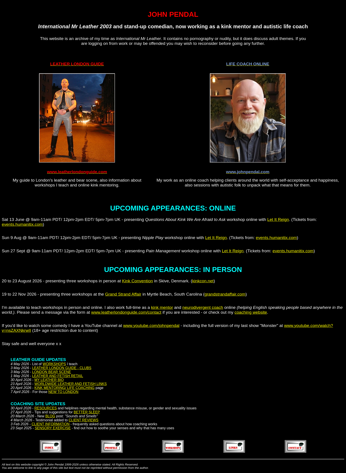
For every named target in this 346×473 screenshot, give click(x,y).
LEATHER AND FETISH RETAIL (57, 376)
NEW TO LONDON (63, 392)
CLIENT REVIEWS (83, 420)
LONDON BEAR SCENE (51, 372)
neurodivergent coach (202, 307)
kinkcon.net (203, 281)
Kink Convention (137, 281)
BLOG (50, 416)
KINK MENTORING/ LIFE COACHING (64, 388)
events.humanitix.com (22, 224)
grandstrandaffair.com (225, 294)
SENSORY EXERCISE (53, 428)
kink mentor (162, 307)
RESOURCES (45, 408)
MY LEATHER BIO (49, 380)
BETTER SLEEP (87, 412)
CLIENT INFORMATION (51, 424)
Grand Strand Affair (123, 294)
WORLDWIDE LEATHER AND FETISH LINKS (70, 384)
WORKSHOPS (54, 364)
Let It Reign (278, 219)
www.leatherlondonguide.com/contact (126, 312)
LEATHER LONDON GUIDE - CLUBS (61, 368)
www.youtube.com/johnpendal (151, 325)
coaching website (251, 312)
